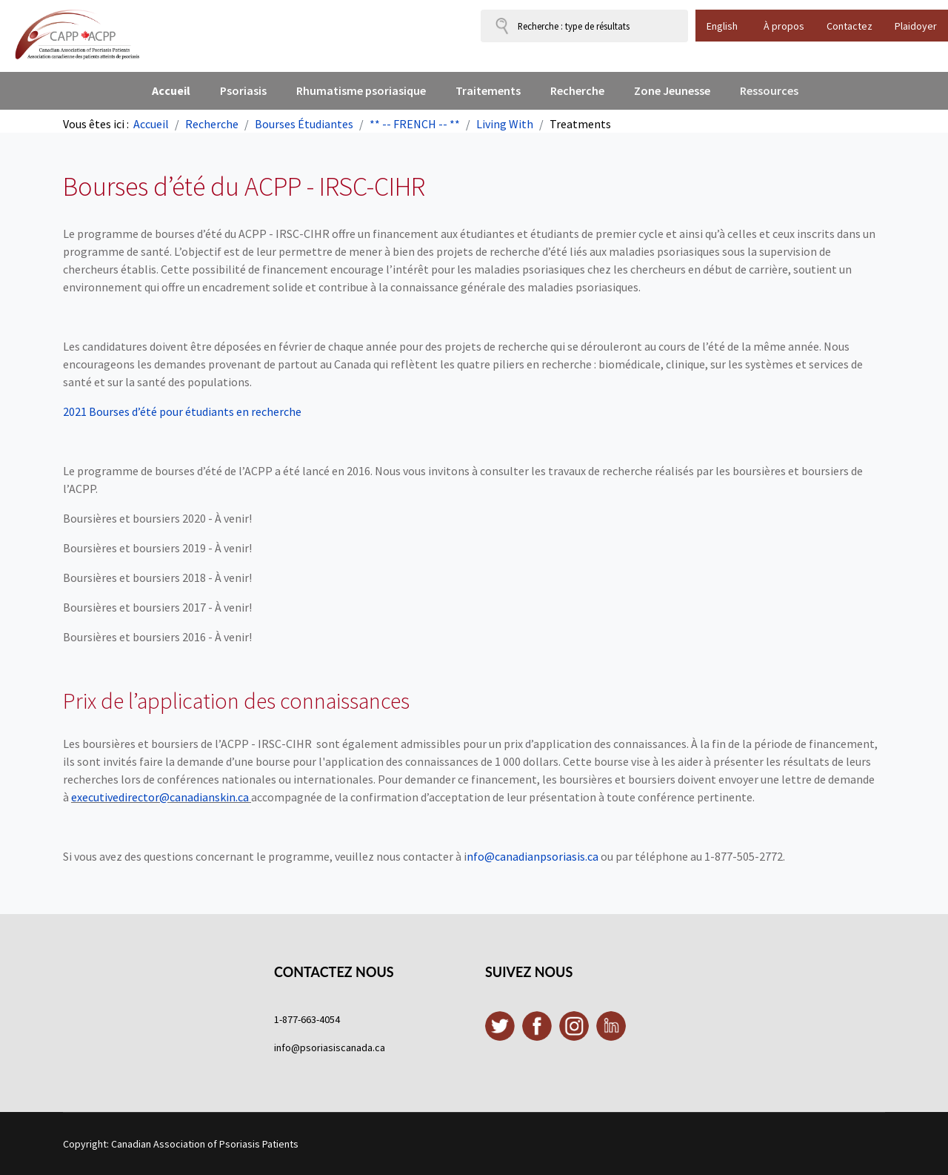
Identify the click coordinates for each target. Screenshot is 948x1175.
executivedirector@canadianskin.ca (160, 797)
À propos (784, 26)
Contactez (849, 26)
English (722, 26)
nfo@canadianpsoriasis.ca (532, 856)
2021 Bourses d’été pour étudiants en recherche (183, 411)
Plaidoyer (916, 26)
